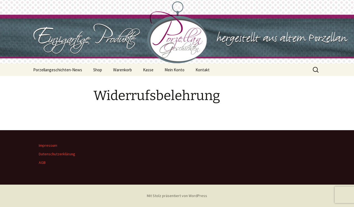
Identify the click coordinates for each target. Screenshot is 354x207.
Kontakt (203, 69)
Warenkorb (122, 69)
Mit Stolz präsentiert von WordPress (177, 195)
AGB (42, 162)
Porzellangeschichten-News (57, 69)
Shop (97, 69)
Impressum (48, 145)
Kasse (148, 69)
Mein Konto (174, 69)
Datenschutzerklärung (57, 153)
